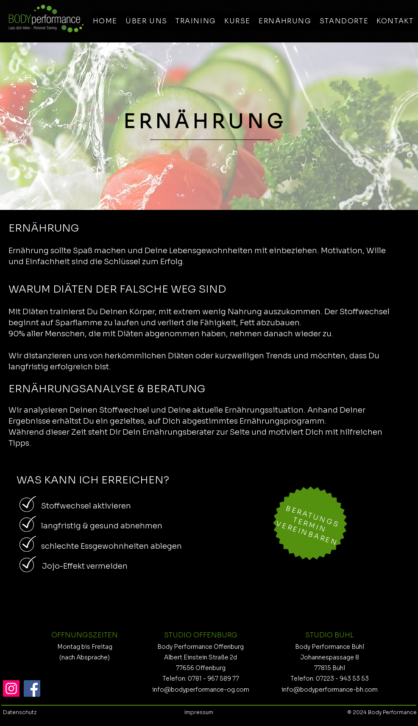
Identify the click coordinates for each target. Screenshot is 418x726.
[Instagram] (11, 688)
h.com (369, 689)
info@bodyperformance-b (320, 689)
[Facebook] (32, 688)
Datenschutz (20, 712)
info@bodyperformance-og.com (200, 689)
